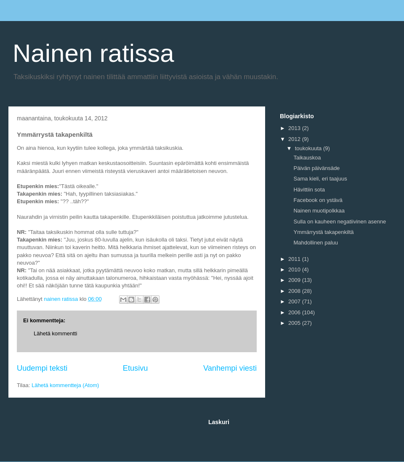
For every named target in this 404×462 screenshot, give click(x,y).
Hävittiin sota (308, 189)
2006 (295, 312)
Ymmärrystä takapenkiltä (323, 232)
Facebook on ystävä (317, 200)
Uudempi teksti (42, 368)
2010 (295, 269)
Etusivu (135, 368)
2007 (295, 301)
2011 (295, 259)
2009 (295, 280)
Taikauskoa (307, 157)
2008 (295, 291)
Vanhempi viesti (230, 368)
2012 (295, 139)
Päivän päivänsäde (316, 168)
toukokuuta (309, 148)
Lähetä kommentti (55, 333)
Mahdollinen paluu (315, 242)
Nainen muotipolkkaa (318, 210)
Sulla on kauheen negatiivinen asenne (339, 221)
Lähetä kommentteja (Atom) (65, 385)
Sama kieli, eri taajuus (320, 178)
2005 (295, 323)
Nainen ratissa (93, 53)
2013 (295, 128)
